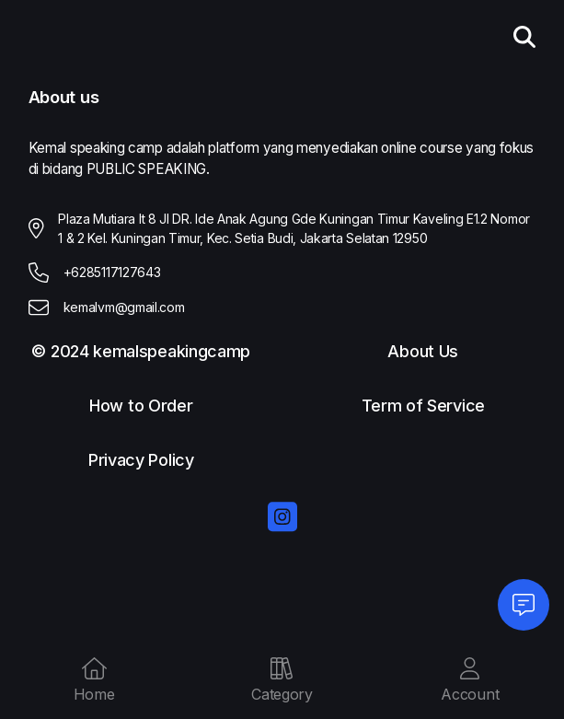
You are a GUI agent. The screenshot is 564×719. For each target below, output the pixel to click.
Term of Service (423, 406)
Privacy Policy (141, 460)
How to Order (140, 406)
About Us (422, 352)
